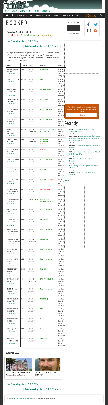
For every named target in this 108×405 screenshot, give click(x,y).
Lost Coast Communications (21, 398)
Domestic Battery (45, 89)
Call (10, 94)
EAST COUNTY (46, 11)
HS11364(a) (44, 139)
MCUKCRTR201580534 (48, 129)
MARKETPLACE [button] (68, 15)
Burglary (51, 179)
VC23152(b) (44, 99)
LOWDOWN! (39, 15)
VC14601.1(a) (44, 131)
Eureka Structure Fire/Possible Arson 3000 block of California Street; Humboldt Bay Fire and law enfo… (84, 138)
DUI (41, 79)
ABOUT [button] (78, 15)
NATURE (48, 15)
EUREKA (7, 11)
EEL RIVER (23, 11)
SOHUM (36, 11)
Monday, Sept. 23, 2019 (23, 41)
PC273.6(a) (44, 299)
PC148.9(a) (44, 219)
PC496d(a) (43, 149)
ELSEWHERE (57, 15)
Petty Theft (43, 169)
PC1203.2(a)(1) (45, 189)
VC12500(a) (44, 339)
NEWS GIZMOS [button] (22, 15)
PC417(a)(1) (44, 69)
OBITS (31, 15)
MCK (30, 11)
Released (12, 74)
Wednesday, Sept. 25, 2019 (42, 46)
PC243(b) (43, 269)
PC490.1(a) (44, 143)
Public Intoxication (46, 109)
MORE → (67, 180)
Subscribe (82, 115)
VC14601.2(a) (48, 279)
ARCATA (14, 11)
